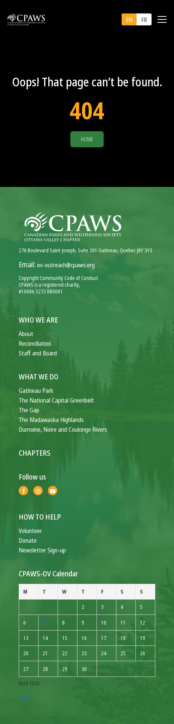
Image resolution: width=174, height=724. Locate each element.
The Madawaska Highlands (51, 419)
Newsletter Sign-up (42, 550)
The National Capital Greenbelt (56, 400)
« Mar (25, 698)
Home (87, 139)
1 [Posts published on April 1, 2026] (63, 606)
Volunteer (30, 530)
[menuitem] (129, 19)
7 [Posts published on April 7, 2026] (44, 622)
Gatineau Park (36, 390)
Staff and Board (38, 353)
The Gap (29, 410)
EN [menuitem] (129, 20)
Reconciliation (35, 343)
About (26, 333)
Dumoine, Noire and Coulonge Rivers (63, 429)
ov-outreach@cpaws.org (66, 265)
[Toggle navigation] (162, 19)
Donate (28, 540)
